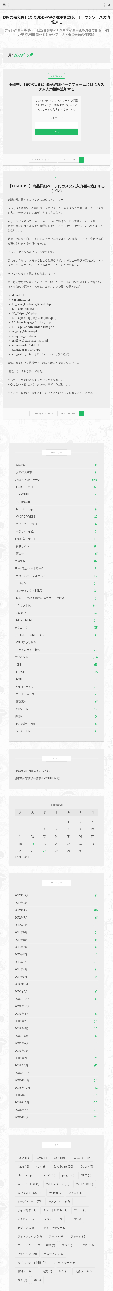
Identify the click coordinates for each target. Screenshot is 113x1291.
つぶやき (20, 561)
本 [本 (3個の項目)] (37, 1280)
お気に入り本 (24, 472)
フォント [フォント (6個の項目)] (56, 1236)
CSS (18, 664)
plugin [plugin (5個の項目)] (68, 1175)
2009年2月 (22, 1058)
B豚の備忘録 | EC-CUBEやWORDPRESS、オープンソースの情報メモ (56, 19)
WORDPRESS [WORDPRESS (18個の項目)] (30, 1192)
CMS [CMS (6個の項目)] (42, 1158)
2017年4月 (21, 910)
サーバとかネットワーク (29, 568)
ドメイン (21, 583)
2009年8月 (22, 1013)
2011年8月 (21, 939)
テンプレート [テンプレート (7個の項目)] (52, 1219)
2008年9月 (22, 1095)
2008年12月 (22, 1073)
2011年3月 (21, 976)
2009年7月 (22, 1021)
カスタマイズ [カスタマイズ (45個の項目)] (59, 1201)
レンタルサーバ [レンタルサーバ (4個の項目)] (65, 1262)
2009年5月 (21, 1036)
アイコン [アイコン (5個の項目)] (76, 1192)
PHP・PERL (24, 620)
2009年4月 (22, 1043)
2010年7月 (21, 984)
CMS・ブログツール (27, 479)
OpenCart (23, 502)
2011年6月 (21, 954)
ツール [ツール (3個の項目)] (80, 1210)
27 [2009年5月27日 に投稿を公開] (44, 851)
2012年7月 (21, 917)
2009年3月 (22, 1050)
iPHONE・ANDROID (30, 635)
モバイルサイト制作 (28, 649)
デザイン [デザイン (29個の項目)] (26, 1227)
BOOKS (20, 465)
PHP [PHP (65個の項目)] (49, 1175)
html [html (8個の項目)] (41, 1166)
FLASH (20, 672)
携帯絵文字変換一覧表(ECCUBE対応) (37, 778)
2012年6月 (21, 925)
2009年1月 (21, 1065)
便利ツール (21, 709)
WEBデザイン (25, 686)
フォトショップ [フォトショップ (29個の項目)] (30, 1236)
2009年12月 (22, 999)
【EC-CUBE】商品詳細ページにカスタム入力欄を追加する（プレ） (56, 188)
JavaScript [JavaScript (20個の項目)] (63, 1166)
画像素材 (21, 701)
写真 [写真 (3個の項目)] (47, 1271)
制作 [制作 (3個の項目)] (63, 1271)
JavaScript (22, 612)
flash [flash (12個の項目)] (23, 1166)
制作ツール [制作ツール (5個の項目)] (83, 1271)
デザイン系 (21, 657)
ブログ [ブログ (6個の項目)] (88, 1245)
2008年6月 (22, 1117)
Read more (68, 160)
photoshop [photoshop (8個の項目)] (27, 1175)
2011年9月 (21, 932)
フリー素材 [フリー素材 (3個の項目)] (46, 1245)
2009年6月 (22, 1028)
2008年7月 (22, 1110)
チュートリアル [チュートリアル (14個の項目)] (55, 1210)
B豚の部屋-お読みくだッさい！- (34, 771)
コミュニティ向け (26, 524)
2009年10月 (22, 1006)
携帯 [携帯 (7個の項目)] (22, 1280)
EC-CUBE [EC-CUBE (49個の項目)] (81, 1158)
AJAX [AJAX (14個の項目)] (24, 1158)
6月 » (26, 857)
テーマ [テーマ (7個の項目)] (75, 1219)
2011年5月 (21, 962)
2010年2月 (21, 991)
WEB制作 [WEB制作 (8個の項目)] (84, 1184)
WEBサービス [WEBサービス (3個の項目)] (28, 1184)
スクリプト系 (23, 605)
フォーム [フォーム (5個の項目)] (78, 1236)
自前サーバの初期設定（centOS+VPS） (40, 598)
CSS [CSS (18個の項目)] (59, 1158)
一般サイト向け (25, 531)
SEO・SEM (23, 731)
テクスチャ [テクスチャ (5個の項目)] (26, 1219)
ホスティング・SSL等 (29, 590)
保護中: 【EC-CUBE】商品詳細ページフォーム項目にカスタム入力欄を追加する (56, 86)
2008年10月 (22, 1087)
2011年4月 (21, 969)
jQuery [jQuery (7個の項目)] (86, 1166)
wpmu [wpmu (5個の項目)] (55, 1192)
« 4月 (18, 857)
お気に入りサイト (25, 539)
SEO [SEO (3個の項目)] (86, 1175)
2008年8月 (22, 1102)
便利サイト (22, 546)
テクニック (21, 627)
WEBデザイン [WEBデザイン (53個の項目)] (57, 1184)
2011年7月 (21, 947)
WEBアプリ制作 (26, 642)
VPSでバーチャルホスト (31, 576)
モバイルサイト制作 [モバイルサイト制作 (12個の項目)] (32, 1262)
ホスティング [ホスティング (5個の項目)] (54, 1254)
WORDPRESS (25, 516)
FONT (20, 679)
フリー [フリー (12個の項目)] (24, 1245)
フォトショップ (25, 694)
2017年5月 (21, 902)
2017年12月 (22, 895)
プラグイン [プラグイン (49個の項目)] (27, 1254)
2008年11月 (22, 1080)
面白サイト (22, 553)
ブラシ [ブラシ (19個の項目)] (68, 1245)
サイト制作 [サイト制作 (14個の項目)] (27, 1210)
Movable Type (25, 509)
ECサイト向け (24, 487)
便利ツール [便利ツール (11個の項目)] (27, 1271)
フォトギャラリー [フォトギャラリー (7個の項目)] (53, 1227)
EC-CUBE (56, 76)
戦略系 (19, 716)
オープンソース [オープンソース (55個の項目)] (29, 1201)
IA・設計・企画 (25, 723)
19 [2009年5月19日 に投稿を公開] (32, 843)
